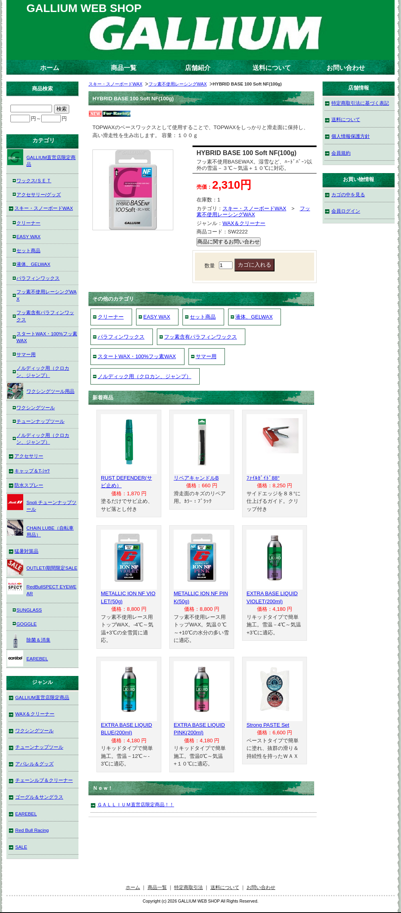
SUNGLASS (29, 609)
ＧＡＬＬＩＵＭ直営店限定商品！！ (135, 804)
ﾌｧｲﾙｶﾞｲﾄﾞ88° (263, 478)
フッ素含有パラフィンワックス (200, 337)
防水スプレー (28, 485)
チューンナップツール (40, 421)
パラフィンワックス (121, 337)
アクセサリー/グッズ (38, 194)
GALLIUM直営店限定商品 (41, 158)
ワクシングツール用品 (40, 391)
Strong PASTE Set (268, 725)
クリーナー (111, 317)
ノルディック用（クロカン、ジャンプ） (144, 376)
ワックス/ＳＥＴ (33, 180)
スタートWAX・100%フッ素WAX (137, 356)
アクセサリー (28, 455)
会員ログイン (345, 210)
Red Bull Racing (32, 830)
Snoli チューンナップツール (41, 503)
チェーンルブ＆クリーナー (44, 780)
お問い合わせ (346, 67)
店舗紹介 (198, 67)
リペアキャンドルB (196, 478)
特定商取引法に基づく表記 (360, 103)
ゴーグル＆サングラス (39, 796)
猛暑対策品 (26, 551)
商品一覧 (123, 67)
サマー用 (206, 356)
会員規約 (341, 152)
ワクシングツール (35, 407)
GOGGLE (26, 623)
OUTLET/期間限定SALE (42, 568)
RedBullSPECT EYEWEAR (41, 587)
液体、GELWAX (254, 317)
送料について (272, 67)
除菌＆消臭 (28, 640)
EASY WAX (156, 317)
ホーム (49, 67)
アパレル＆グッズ (34, 763)
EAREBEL (27, 658)
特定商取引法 (188, 887)
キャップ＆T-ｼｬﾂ (32, 470)
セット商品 (203, 317)
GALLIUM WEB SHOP (84, 8)
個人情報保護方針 (350, 136)
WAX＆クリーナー (244, 223)
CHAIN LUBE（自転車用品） (40, 529)
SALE (21, 846)
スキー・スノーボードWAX (115, 84)
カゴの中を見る (348, 194)
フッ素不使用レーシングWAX (177, 84)
